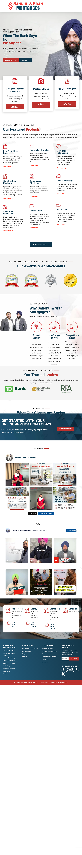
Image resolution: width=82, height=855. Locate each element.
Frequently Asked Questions (49, 657)
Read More (7, 167)
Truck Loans (6, 674)
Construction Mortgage (9, 661)
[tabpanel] (41, 46)
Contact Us (45, 662)
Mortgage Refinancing (9, 658)
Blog (23, 654)
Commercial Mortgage (9, 663)
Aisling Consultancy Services (60, 682)
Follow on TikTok (71, 531)
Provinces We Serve (47, 649)
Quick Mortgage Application (49, 651)
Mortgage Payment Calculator (30, 649)
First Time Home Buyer (9, 650)
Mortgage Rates (26, 651)
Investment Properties (9, 669)
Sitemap (24, 657)
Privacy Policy (45, 659)
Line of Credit (6, 671)
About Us (44, 654)
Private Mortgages (8, 666)
